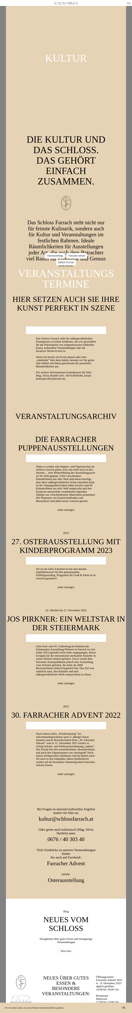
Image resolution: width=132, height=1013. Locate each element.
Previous (31, 328)
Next (100, 328)
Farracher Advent (76, 255)
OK (123, 1007)
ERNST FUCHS (66, 262)
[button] (129, 3)
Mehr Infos (66, 951)
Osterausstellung (55, 255)
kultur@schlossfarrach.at (66, 819)
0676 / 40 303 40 (66, 839)
